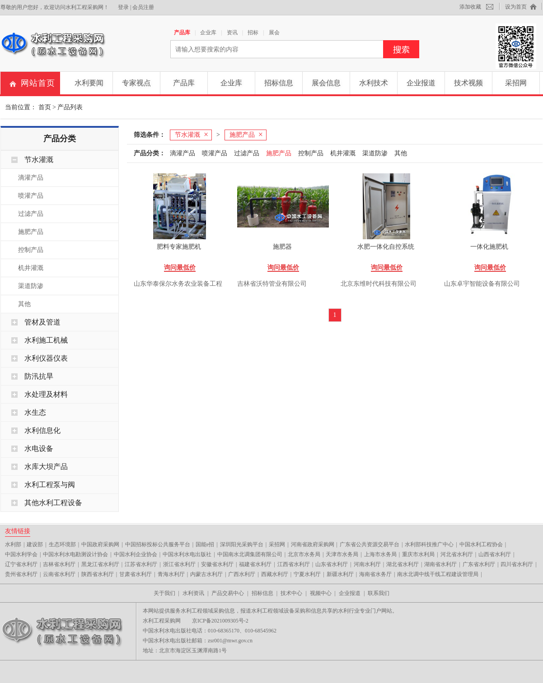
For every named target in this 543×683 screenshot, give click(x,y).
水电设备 (38, 448)
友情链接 (17, 530)
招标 (253, 32)
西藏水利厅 (274, 574)
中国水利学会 (21, 554)
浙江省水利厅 (179, 564)
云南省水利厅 (59, 574)
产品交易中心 (227, 593)
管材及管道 (42, 322)
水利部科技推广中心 (429, 544)
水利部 (13, 544)
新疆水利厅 (340, 574)
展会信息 (326, 83)
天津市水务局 (342, 554)
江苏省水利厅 (141, 564)
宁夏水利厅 (307, 574)
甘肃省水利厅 (135, 574)
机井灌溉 (30, 268)
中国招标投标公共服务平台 (157, 544)
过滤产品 (30, 213)
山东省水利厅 (331, 564)
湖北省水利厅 (402, 564)
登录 (123, 7)
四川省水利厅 (517, 564)
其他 (24, 304)
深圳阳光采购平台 (241, 544)
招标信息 (278, 83)
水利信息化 (42, 430)
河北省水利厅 (456, 554)
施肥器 (282, 246)
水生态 (35, 412)
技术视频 (468, 83)
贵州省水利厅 (21, 574)
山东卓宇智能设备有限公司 (482, 283)
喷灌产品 (30, 195)
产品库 (182, 32)
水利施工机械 (46, 340)
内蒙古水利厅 (206, 574)
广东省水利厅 (479, 564)
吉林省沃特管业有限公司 (272, 283)
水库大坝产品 (46, 466)
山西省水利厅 (494, 554)
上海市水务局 (380, 554)
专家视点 (136, 83)
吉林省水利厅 (59, 564)
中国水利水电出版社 (187, 554)
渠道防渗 (30, 286)
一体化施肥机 (489, 246)
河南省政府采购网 (312, 544)
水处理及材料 (46, 394)
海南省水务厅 (375, 574)
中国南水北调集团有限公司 (249, 554)
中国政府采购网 (100, 544)
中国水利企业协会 (135, 554)
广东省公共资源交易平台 (369, 544)
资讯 (232, 32)
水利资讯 (193, 593)
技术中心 (291, 593)
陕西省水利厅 (97, 574)
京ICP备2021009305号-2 (220, 621)
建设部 (35, 544)
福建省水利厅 (255, 564)
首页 (44, 107)
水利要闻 (89, 83)
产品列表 (70, 107)
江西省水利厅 (293, 564)
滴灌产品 (30, 177)
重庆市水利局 (418, 554)
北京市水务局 (304, 554)
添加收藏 (470, 7)
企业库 (208, 32)
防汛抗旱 (38, 376)
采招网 (516, 83)
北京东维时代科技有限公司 (379, 283)
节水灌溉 (38, 159)
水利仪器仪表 (46, 358)
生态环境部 (62, 544)
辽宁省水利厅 (21, 564)
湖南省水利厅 (440, 564)
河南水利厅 (367, 564)
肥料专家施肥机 (179, 246)
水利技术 (373, 83)
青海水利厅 (171, 574)
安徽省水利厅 (217, 564)
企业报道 (421, 83)
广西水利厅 (241, 574)
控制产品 (30, 249)
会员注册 (143, 7)
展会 (274, 32)
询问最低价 (180, 267)
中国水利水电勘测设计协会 (75, 554)
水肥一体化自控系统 (385, 246)
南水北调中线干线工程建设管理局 (437, 574)
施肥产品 (30, 231)
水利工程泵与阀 (49, 484)
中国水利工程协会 (481, 544)
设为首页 (516, 7)
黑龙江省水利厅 (100, 564)
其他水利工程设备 (53, 502)
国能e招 (205, 544)
